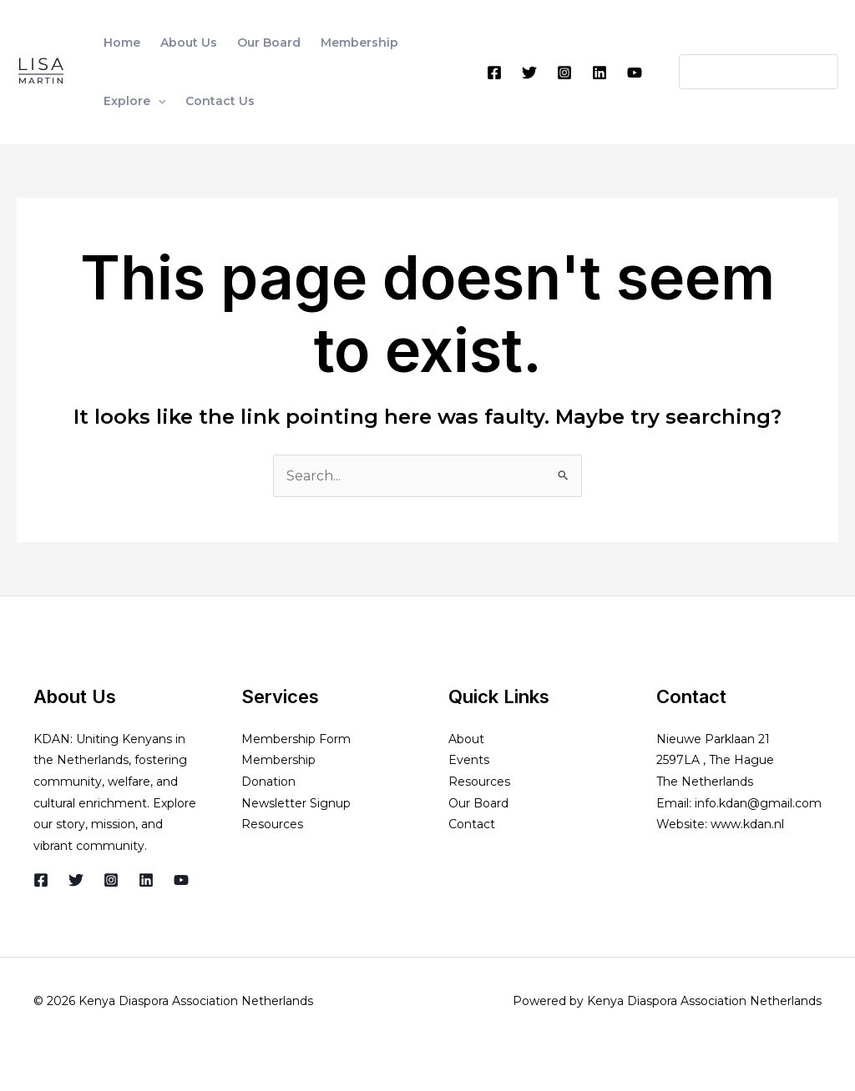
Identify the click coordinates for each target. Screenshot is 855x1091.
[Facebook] (494, 72)
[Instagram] (564, 72)
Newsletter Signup (296, 803)
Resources (272, 824)
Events (468, 759)
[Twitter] (529, 72)
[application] (157, 101)
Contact (471, 824)
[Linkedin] (599, 72)
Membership (278, 759)
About (466, 739)
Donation (268, 781)
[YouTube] (634, 72)
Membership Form (296, 739)
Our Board (478, 803)
